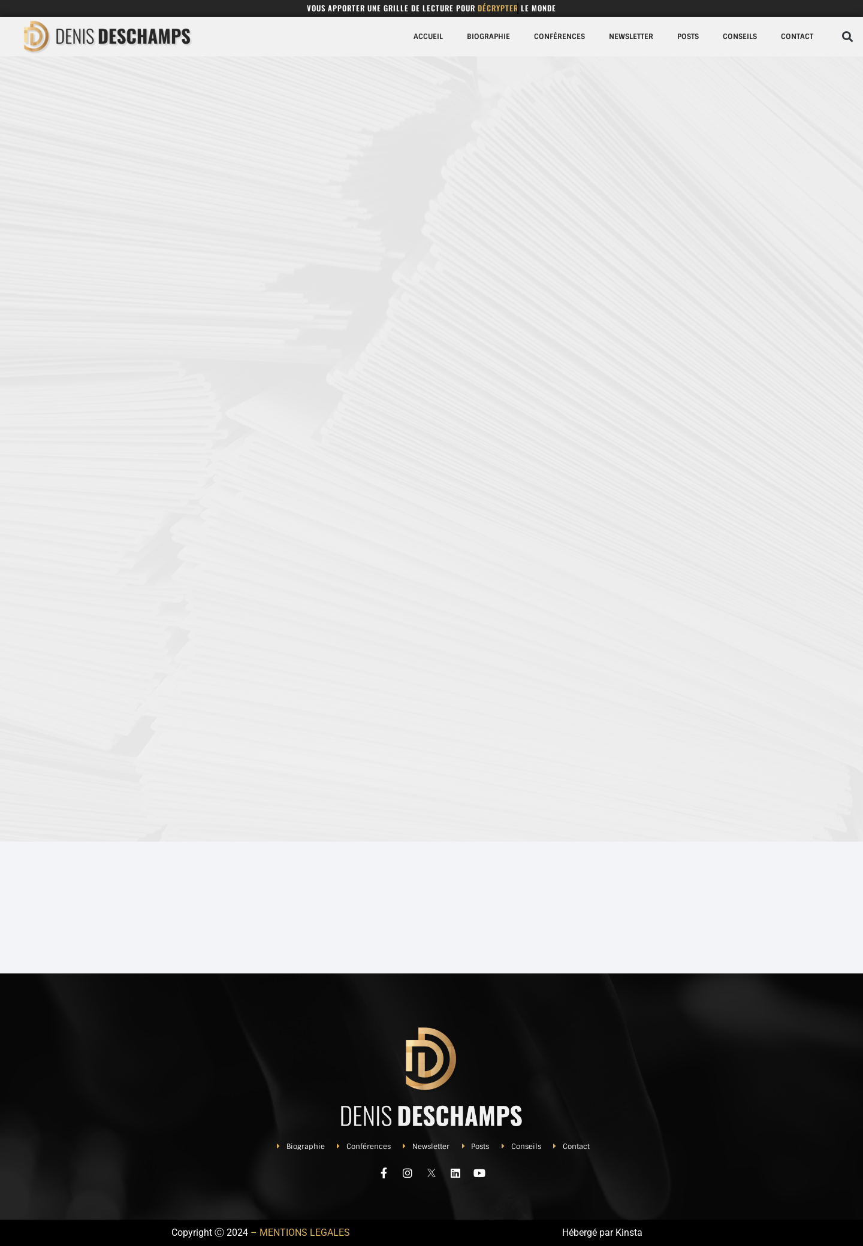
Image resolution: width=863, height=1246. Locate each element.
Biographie (488, 36)
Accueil (428, 36)
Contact (797, 36)
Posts (688, 36)
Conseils (740, 36)
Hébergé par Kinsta (602, 1232)
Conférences (559, 36)
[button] (847, 36)
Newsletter (631, 36)
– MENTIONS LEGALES (300, 1232)
